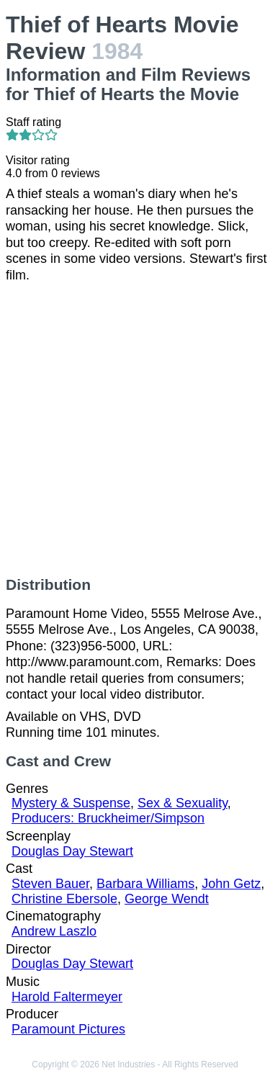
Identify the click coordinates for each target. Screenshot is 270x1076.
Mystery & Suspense (71, 803)
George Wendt (167, 899)
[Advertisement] (135, 430)
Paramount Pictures (68, 1029)
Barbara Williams (145, 884)
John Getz (231, 884)
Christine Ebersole (64, 899)
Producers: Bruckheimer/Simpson (108, 818)
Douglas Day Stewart (72, 851)
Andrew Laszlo (54, 931)
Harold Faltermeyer (67, 997)
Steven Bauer (50, 884)
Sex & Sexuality (183, 803)
